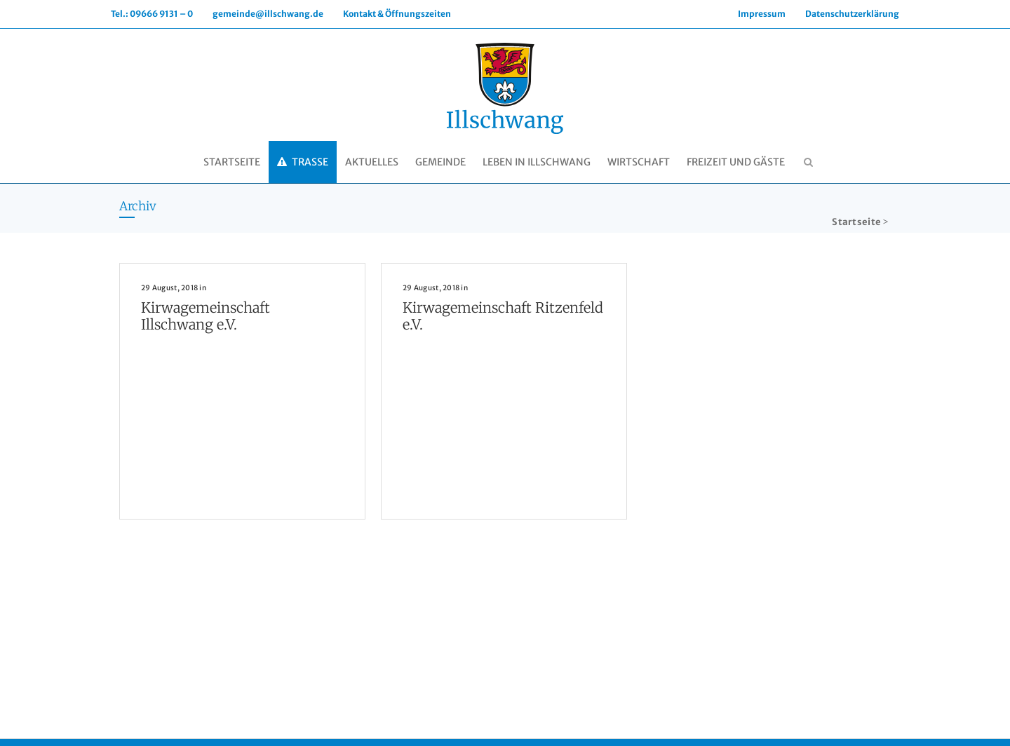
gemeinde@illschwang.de (268, 13)
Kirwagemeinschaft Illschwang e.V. (205, 316)
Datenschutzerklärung (852, 13)
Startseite (856, 222)
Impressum (762, 13)
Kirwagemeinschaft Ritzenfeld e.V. (503, 316)
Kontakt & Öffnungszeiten (397, 13)
